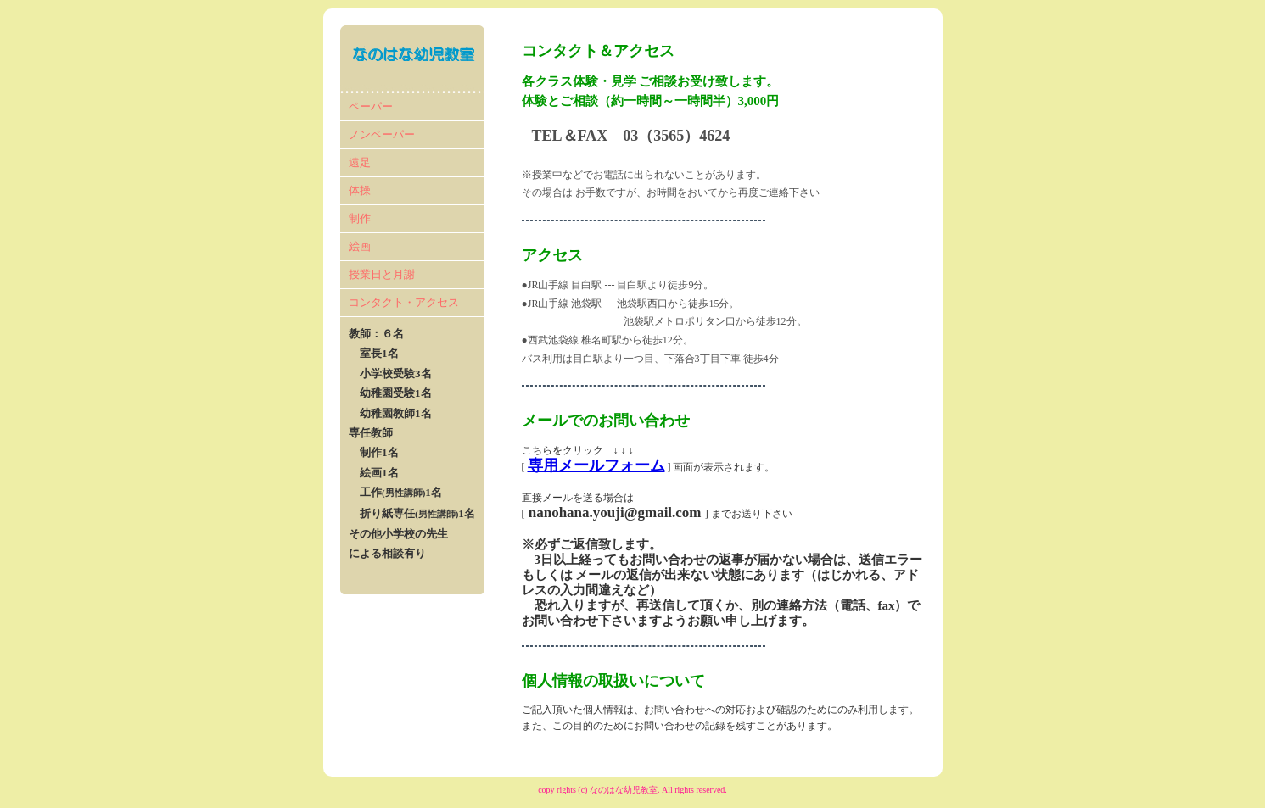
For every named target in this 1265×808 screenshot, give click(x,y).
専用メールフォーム (596, 465)
